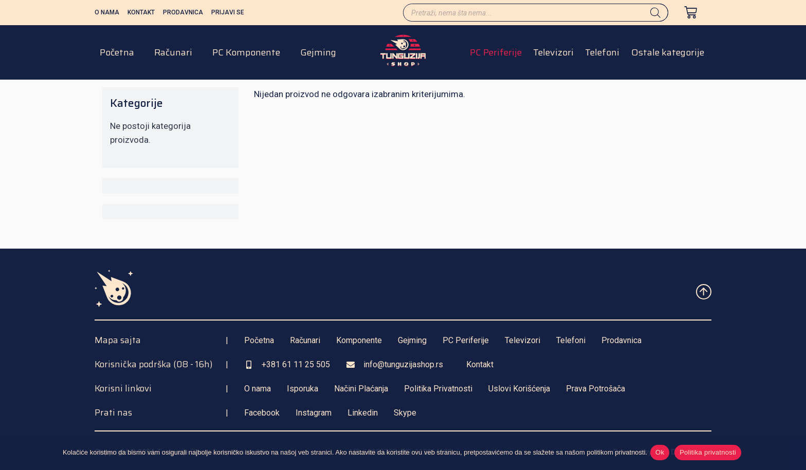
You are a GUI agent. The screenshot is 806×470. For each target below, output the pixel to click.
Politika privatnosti (710, 454)
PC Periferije (496, 55)
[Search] (655, 13)
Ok (661, 454)
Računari (173, 55)
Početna (117, 55)
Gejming (318, 55)
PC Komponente (246, 55)
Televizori (553, 55)
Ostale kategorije (667, 55)
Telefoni (602, 55)
